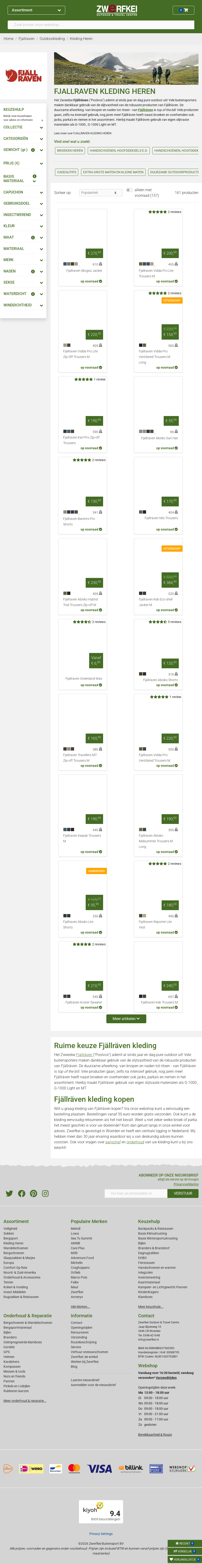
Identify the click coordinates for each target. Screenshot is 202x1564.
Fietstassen (146, 1263)
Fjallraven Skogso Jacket (84, 271)
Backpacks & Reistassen (155, 1228)
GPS (6, 1352)
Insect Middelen (14, 1292)
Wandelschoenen (15, 1248)
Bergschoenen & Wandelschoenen (27, 1323)
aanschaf (113, 1142)
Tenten (8, 1282)
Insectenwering (149, 1277)
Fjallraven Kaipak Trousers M (82, 838)
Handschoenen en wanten (157, 1267)
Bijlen (142, 1243)
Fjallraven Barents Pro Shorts (79, 521)
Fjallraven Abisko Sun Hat (159, 438)
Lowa (75, 1233)
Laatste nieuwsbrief (85, 1380)
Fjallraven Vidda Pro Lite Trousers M (156, 273)
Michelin (77, 1263)
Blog (74, 1366)
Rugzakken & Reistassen (21, 1297)
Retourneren (80, 1332)
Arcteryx (77, 1297)
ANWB (75, 1243)
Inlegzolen (145, 1272)
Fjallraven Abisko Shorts (160, 680)
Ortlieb (75, 1272)
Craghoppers (80, 1267)
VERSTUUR (183, 1193)
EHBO (142, 1258)
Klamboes (145, 1297)
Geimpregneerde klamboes (22, 1342)
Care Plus (78, 1248)
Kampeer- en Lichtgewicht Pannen (162, 1287)
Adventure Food (82, 1258)
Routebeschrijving (84, 1342)
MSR (74, 1253)
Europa (8, 1263)
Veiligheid (10, 1228)
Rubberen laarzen (16, 1391)
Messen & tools (14, 1371)
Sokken (8, 1233)
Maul (74, 1287)
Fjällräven (84, 1055)
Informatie (81, 1315)
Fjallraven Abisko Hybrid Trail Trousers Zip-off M (80, 602)
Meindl (75, 1228)
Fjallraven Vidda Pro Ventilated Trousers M (154, 758)
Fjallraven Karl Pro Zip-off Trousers (81, 440)
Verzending (79, 1337)
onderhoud (135, 1142)
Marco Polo (79, 1277)
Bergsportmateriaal (17, 1327)
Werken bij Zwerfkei (84, 1362)
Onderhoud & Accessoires (21, 1277)
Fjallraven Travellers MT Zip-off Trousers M (80, 758)
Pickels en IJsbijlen (16, 1386)
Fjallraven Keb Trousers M (159, 1002)
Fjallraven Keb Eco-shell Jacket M (156, 602)
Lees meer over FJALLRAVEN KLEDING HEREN (82, 133)
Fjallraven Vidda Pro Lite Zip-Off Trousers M (80, 354)
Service (76, 1347)
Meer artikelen (126, 1018)
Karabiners (11, 1362)
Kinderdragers (148, 1292)
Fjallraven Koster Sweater (83, 1002)
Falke (74, 1282)
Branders (10, 1337)
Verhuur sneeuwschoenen (89, 1352)
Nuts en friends (14, 1376)
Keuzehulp (149, 1221)
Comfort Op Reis (15, 1267)
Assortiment (36, 10)
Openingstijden (81, 1327)
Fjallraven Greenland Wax (83, 679)
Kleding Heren (13, 1243)
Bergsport (10, 1238)
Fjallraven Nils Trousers (161, 518)
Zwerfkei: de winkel (84, 1357)
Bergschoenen (13, 1253)
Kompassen (12, 1366)
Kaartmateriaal (149, 1282)
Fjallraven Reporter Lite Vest (155, 924)
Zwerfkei (77, 1292)
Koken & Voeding (15, 1287)
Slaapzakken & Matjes (19, 1258)
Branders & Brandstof (153, 1248)
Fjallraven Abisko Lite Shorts (78, 924)
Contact (76, 1323)
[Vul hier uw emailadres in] (136, 1193)
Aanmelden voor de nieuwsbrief (93, 1385)
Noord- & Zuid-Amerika (19, 1272)
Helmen (8, 1357)
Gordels (9, 1347)
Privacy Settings (101, 1534)
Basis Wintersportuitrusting (158, 1238)
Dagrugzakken (148, 1253)
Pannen (9, 1381)
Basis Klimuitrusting (152, 1233)
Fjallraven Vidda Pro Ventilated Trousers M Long (154, 356)
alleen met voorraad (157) (147, 193)
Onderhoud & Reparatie (27, 1315)
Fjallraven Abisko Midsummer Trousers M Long (156, 841)
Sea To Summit (81, 1238)
